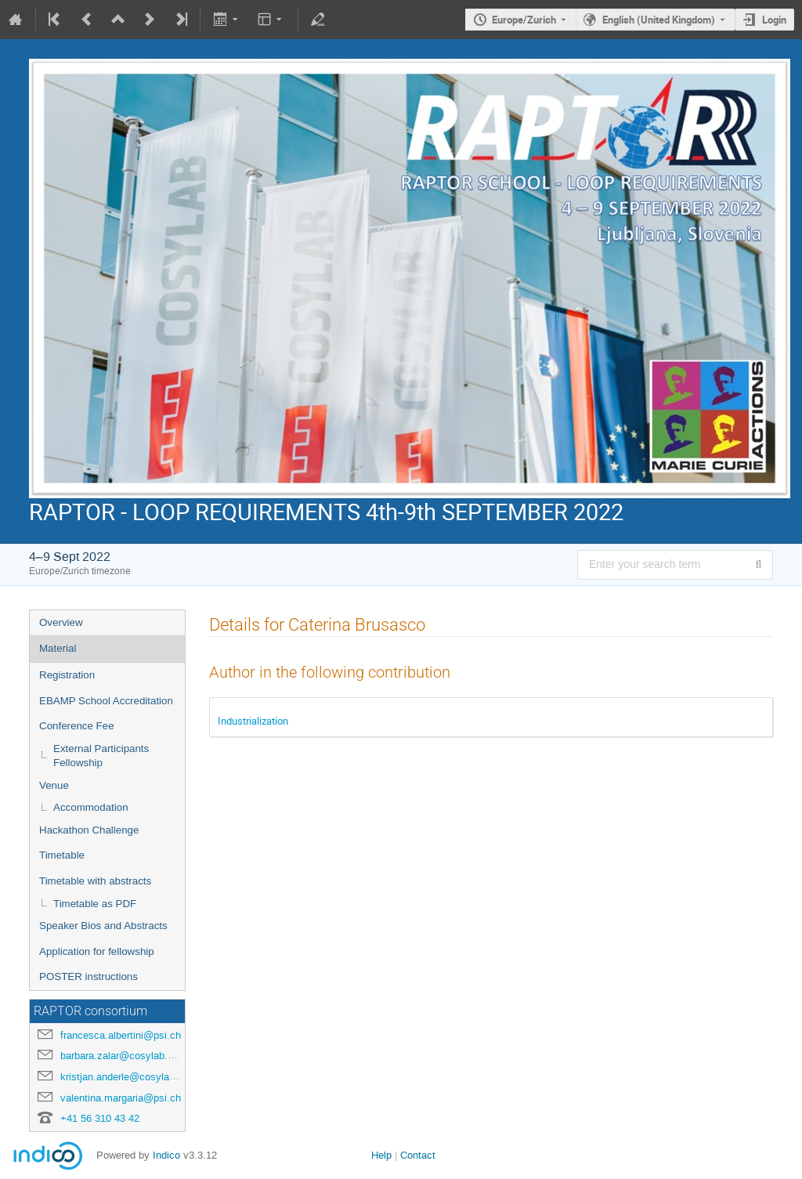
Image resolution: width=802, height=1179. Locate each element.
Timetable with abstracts (95, 881)
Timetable (62, 855)
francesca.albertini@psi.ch (120, 1035)
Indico (166, 1155)
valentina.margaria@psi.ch (120, 1098)
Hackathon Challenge (89, 830)
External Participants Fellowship (101, 756)
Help (381, 1155)
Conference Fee (76, 726)
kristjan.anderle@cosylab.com (128, 1076)
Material (57, 648)
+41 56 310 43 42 (99, 1118)
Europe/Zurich (524, 20)
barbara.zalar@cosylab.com (123, 1055)
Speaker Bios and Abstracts (103, 925)
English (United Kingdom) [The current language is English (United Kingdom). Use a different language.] (658, 20)
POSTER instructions (88, 976)
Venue (54, 785)
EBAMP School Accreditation (106, 701)
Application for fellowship (96, 951)
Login (774, 20)
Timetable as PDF (94, 904)
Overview (61, 622)
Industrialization (253, 721)
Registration (67, 675)
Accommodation (90, 807)
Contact (417, 1155)
